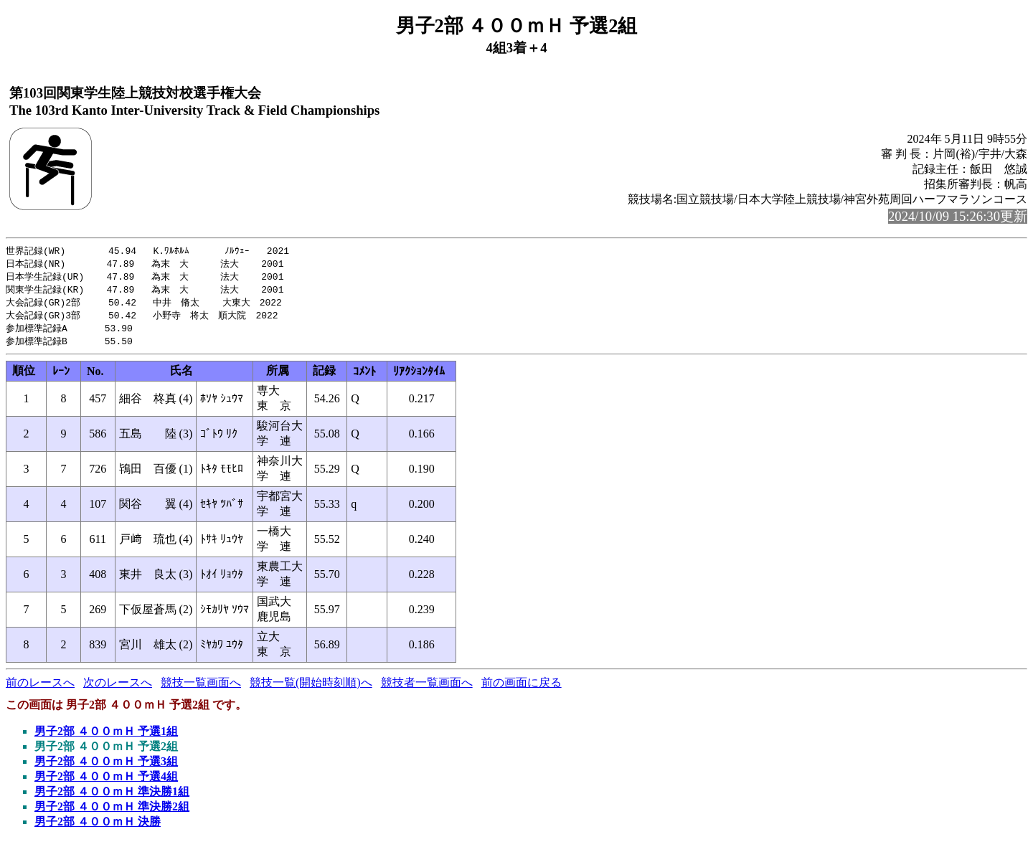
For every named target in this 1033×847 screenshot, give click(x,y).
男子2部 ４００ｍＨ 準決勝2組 (111, 812)
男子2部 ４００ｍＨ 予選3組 (106, 767)
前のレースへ (40, 688)
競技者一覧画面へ (427, 688)
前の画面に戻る (521, 688)
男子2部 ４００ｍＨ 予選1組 (106, 737)
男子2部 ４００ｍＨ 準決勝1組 (111, 797)
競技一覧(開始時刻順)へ (311, 688)
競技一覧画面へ (201, 688)
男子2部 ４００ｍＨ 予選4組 (106, 782)
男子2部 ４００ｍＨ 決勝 (97, 827)
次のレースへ (117, 688)
